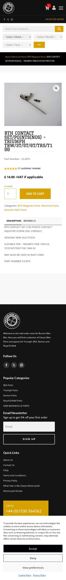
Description (14, 220)
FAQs (6, 470)
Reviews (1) (30, 220)
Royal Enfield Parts (12, 400)
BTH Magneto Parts (36, 56)
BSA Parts (8, 385)
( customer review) (29, 168)
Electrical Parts (19, 56)
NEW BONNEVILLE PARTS (16, 406)
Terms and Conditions (14, 475)
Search (39, 45)
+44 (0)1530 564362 (54, 19)
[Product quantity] (10, 194)
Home (8, 56)
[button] (56, 88)
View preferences (33, 567)
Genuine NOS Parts (15, 209)
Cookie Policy (25, 575)
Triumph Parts (10, 390)
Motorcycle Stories (12, 491)
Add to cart (35, 194)
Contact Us (8, 465)
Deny (33, 558)
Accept (33, 548)
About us (8, 460)
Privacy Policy (39, 575)
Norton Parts (10, 395)
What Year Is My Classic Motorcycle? (21, 486)
